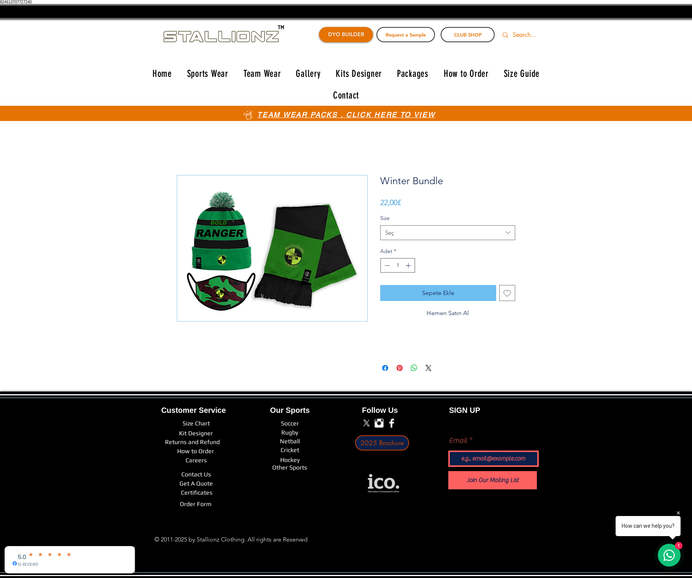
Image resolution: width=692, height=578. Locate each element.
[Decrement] (386, 265)
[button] (207, 73)
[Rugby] (289, 432)
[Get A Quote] (196, 483)
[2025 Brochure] (382, 443)
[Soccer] (289, 423)
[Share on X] (428, 368)
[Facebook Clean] (391, 423)
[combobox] (447, 232)
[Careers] (196, 460)
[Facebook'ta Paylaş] (385, 368)
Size (385, 218)
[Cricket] (289, 450)
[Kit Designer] (196, 433)
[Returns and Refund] (192, 442)
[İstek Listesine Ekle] (507, 293)
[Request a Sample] (405, 34)
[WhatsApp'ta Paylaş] (414, 368)
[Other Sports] (289, 467)
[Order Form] (195, 504)
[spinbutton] (397, 265)
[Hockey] (289, 460)
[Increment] (409, 265)
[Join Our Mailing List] (492, 480)
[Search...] (529, 35)
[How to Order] (195, 451)
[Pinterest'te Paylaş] (399, 368)
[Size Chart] (196, 423)
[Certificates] (197, 492)
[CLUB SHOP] (468, 34)
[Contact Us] (196, 474)
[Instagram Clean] (379, 423)
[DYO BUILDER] (346, 34)
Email (458, 440)
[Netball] (289, 441)
